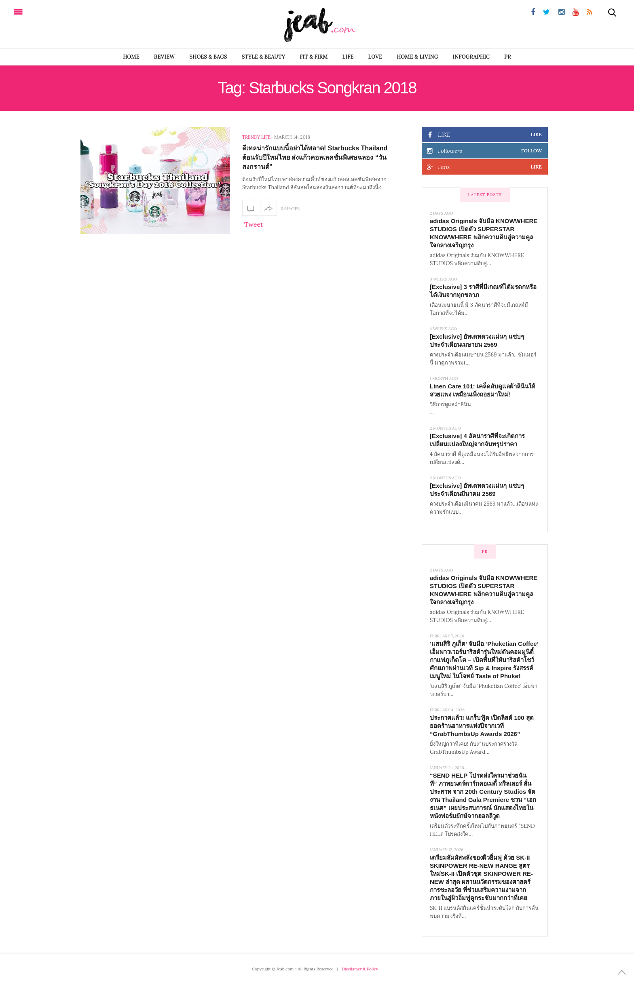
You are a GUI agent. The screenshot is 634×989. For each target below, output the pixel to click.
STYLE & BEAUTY (263, 56)
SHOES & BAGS (208, 56)
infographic (471, 56)
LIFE (348, 56)
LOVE (375, 56)
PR (507, 56)
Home (131, 56)
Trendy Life (256, 137)
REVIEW (164, 56)
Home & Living (417, 56)
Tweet (253, 224)
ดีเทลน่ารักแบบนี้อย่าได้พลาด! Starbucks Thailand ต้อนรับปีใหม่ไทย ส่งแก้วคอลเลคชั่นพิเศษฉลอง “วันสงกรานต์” (314, 157)
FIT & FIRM (314, 56)
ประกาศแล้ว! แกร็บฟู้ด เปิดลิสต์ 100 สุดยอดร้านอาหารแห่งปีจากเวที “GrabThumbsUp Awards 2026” (482, 725)
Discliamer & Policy (360, 969)
